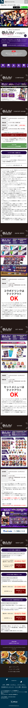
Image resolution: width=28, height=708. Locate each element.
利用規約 (7, 684)
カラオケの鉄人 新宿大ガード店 (14, 574)
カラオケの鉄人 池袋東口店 (14, 152)
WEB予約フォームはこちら (20, 565)
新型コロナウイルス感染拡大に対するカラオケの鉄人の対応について (14, 53)
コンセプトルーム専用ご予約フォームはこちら (14, 135)
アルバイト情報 (18, 687)
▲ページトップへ (14, 667)
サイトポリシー (13, 684)
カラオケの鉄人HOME (14, 671)
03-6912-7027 (20, 561)
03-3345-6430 (20, 586)
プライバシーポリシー (21, 684)
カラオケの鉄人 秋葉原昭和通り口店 (14, 600)
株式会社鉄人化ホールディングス (7, 687)
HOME (4, 684)
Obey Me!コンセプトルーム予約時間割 (14, 145)
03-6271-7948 (20, 613)
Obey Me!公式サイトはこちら (14, 642)
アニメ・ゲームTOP (14, 669)
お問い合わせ (24, 687)
